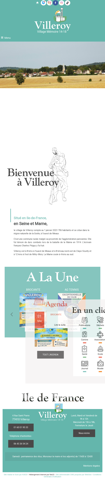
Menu (8, 37)
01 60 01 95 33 (21, 427)
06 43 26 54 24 (21, 443)
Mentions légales (91, 465)
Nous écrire (84, 433)
